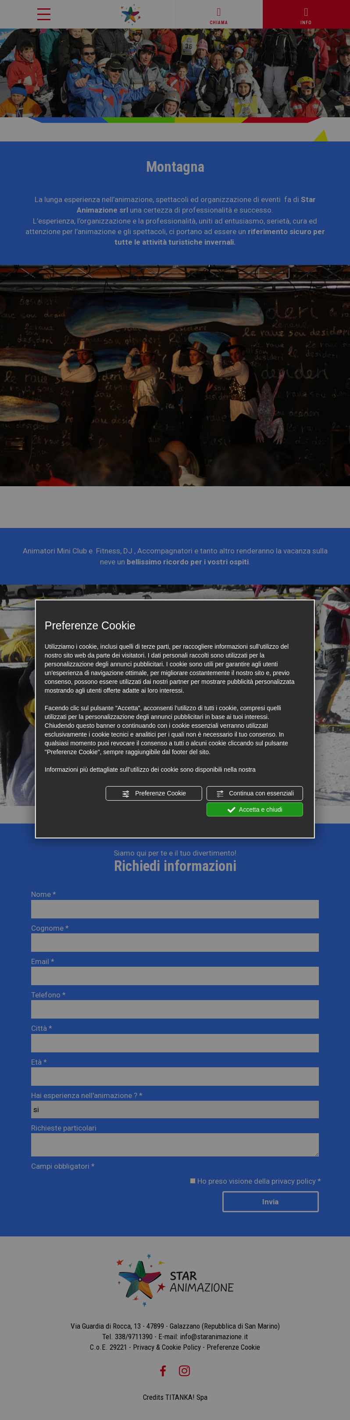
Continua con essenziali (255, 794)
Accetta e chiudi (255, 809)
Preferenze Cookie (154, 794)
